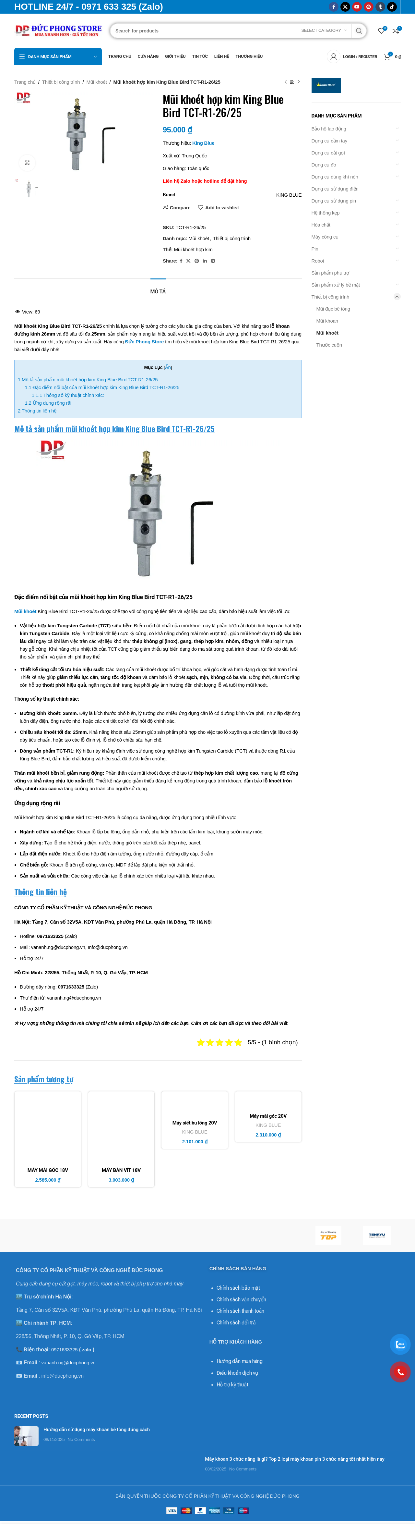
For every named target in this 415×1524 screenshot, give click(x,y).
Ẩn (168, 367)
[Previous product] (285, 82)
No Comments (81, 1439)
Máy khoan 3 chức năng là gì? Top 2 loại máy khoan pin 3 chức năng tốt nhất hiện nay (294, 1459)
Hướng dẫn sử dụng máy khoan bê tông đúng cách (96, 1429)
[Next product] (298, 82)
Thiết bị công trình (61, 82)
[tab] (158, 288)
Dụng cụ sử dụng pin (334, 200)
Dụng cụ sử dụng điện (335, 188)
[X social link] (345, 7)
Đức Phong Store (144, 341)
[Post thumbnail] (26, 1436)
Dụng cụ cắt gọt (328, 152)
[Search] (238, 30)
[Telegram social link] (213, 261)
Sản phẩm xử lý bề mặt (336, 285)
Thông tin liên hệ (37, 410)
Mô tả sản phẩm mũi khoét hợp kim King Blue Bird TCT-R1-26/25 (88, 379)
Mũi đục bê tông (333, 309)
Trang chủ (25, 82)
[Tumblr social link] (380, 7)
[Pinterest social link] (369, 7)
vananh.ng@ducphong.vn (68, 1362)
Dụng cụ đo (324, 164)
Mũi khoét (96, 82)
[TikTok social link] (392, 7)
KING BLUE (194, 1132)
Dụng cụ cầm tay (330, 140)
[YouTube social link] (357, 7)
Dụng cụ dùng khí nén (335, 176)
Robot (318, 261)
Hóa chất (321, 224)
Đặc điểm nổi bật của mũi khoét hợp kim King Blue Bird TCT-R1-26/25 (102, 387)
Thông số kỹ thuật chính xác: (68, 395)
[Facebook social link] (333, 7)
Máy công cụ (325, 237)
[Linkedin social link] (205, 261)
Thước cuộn (329, 345)
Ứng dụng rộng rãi (48, 403)
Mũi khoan (327, 321)
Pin (315, 249)
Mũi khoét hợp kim (193, 249)
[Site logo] (58, 30)
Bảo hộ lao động (329, 128)
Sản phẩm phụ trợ (331, 273)
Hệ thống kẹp (326, 212)
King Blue (203, 143)
